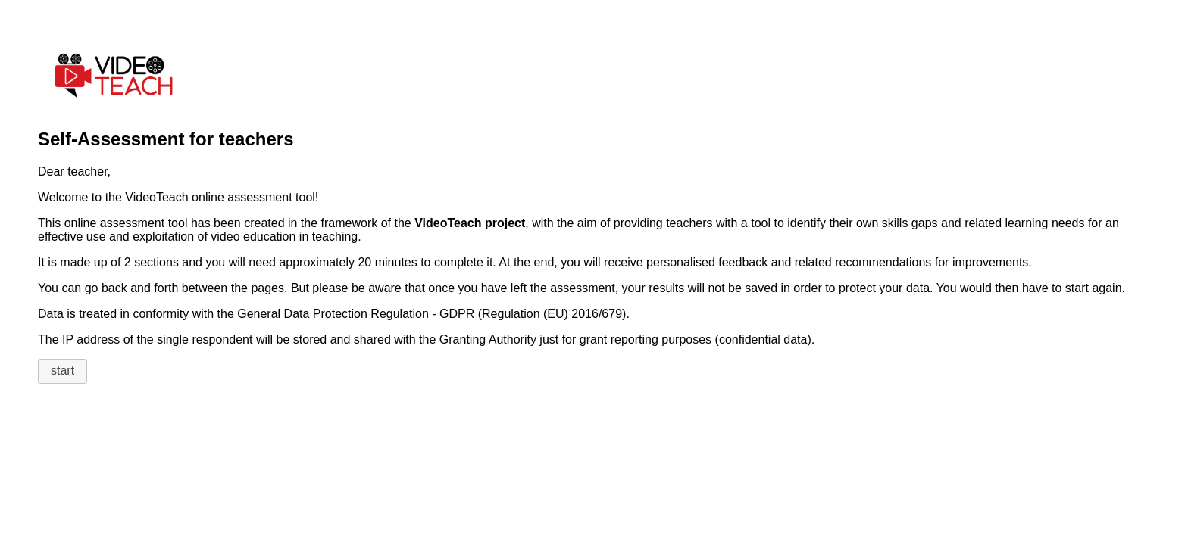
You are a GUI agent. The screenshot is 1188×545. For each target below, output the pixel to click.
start (62, 370)
